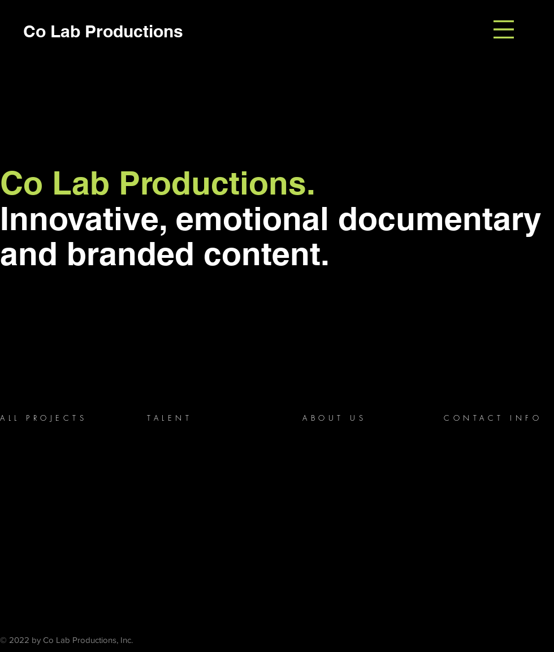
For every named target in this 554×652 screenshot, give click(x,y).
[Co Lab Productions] (103, 30)
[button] (504, 29)
